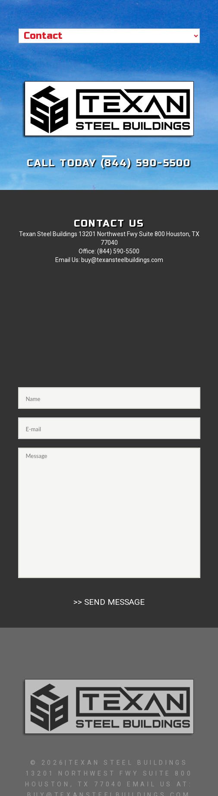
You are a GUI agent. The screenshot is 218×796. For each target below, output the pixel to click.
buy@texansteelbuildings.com (122, 259)
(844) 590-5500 (146, 163)
